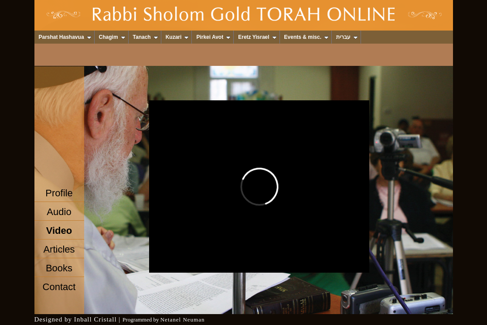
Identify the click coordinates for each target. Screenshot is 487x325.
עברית (347, 37)
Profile (58, 193)
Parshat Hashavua (65, 37)
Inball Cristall (95, 319)
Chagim (112, 37)
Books (59, 268)
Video (59, 230)
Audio (59, 211)
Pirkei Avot (213, 37)
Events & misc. (306, 37)
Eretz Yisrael (257, 37)
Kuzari (177, 37)
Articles (59, 249)
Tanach (145, 37)
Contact (59, 286)
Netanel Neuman (182, 319)
